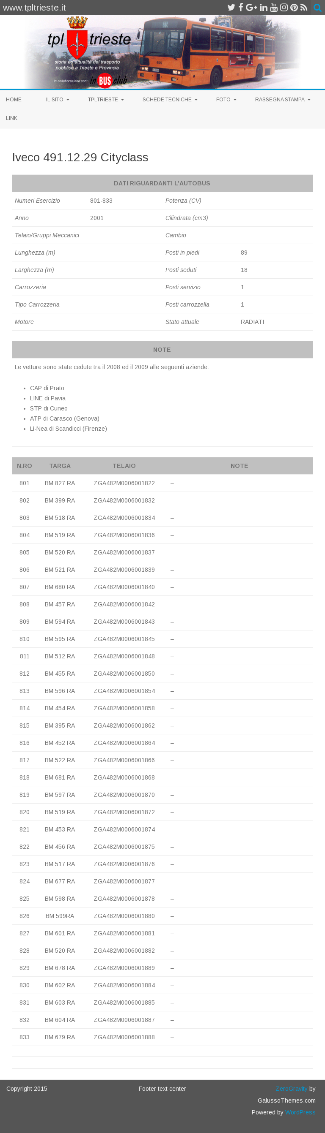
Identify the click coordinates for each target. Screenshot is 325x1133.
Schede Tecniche (167, 100)
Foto (223, 100)
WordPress (300, 1112)
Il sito (54, 100)
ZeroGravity (291, 1088)
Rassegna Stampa (280, 100)
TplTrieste (103, 100)
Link (11, 118)
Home (14, 100)
